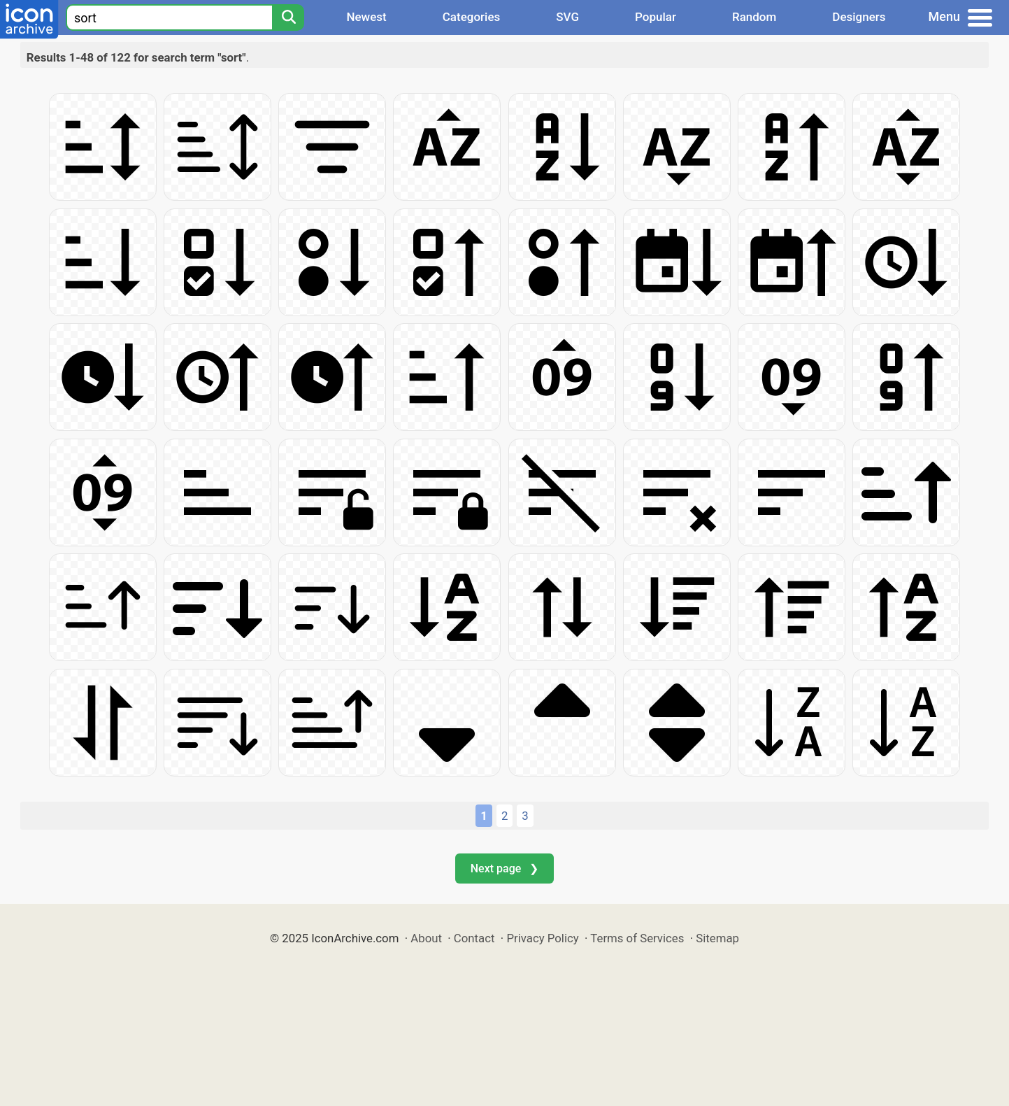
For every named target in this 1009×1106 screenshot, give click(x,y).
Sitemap (717, 938)
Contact (474, 938)
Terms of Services (637, 938)
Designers (858, 17)
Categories (472, 17)
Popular (655, 17)
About (426, 938)
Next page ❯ (504, 868)
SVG (567, 17)
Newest (366, 17)
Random (754, 17)
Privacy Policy (542, 938)
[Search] (288, 17)
